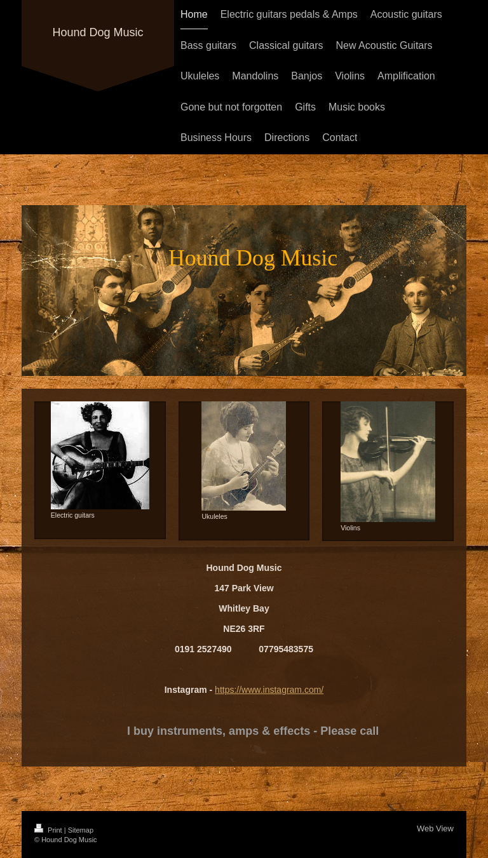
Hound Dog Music (97, 32)
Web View (435, 828)
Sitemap (80, 830)
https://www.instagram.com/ (269, 690)
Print (49, 830)
